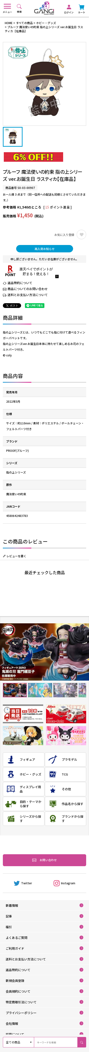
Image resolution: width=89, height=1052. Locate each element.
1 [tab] (15, 690)
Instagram (64, 883)
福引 (9, 927)
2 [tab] (40, 690)
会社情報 (12, 1023)
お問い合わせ (44, 860)
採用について (15, 1034)
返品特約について (20, 283)
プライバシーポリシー (21, 1012)
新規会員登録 (15, 980)
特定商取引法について (21, 1002)
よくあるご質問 (16, 937)
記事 (9, 916)
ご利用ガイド (15, 948)
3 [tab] (65, 690)
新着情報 (12, 905)
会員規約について (18, 991)
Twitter (23, 883)
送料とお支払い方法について (28, 294)
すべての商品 (24, 23)
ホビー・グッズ (46, 23)
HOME (9, 23)
